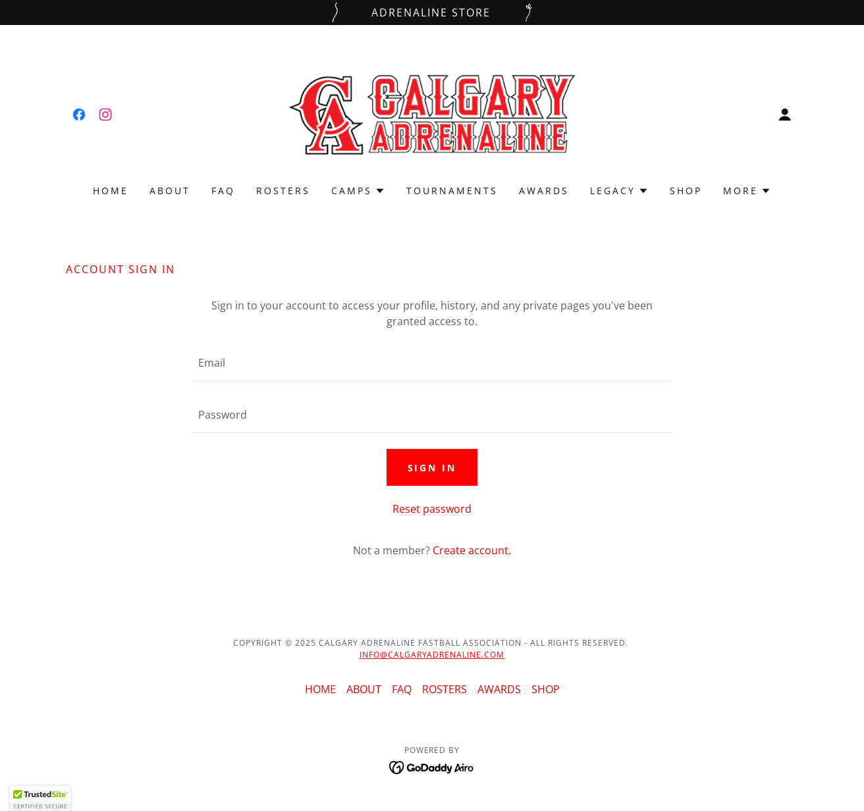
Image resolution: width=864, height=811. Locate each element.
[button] (785, 114)
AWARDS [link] (544, 190)
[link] (79, 114)
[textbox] (431, 363)
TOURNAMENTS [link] (452, 190)
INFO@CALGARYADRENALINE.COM (432, 654)
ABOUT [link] (169, 190)
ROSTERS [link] (283, 190)
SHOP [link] (686, 190)
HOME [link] (110, 190)
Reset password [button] (432, 509)
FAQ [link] (223, 190)
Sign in (432, 467)
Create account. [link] (472, 550)
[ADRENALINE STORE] (432, 12)
